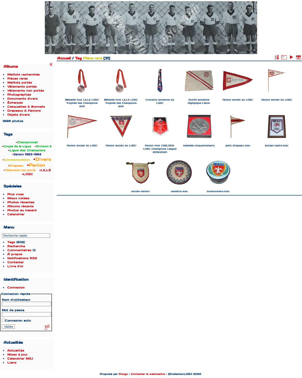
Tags (11, 242)
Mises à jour (17, 355)
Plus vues (15, 194)
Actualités (15, 350)
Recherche (16, 246)
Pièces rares (17, 78)
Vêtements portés (22, 87)
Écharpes (15, 103)
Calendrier (16, 214)
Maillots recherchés (23, 74)
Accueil (64, 58)
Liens (12, 363)
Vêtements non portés (25, 91)
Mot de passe (13, 310)
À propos (14, 254)
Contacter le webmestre (148, 374)
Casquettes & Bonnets (26, 107)
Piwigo (123, 374)
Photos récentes (20, 202)
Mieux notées (18, 198)
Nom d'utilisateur (16, 300)
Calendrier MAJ (20, 359)
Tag (78, 58)
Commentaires (19, 250)
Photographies (19, 95)
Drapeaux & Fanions (24, 111)
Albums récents (20, 206)
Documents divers (22, 99)
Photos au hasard (22, 210)
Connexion (16, 287)
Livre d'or (15, 266)
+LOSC (27, 174)
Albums (11, 66)
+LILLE (45, 170)
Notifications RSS (22, 258)
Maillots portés (19, 83)
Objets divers (18, 115)
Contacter (15, 262)
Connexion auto (16, 321)
